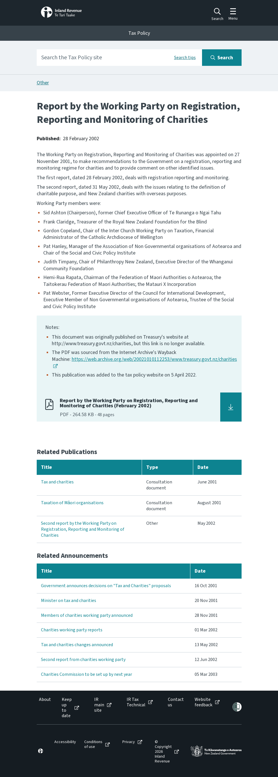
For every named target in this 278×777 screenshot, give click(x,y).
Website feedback (203, 702)
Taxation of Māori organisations (72, 503)
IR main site (99, 705)
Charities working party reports (71, 630)
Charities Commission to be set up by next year (86, 674)
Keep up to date (67, 708)
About (45, 699)
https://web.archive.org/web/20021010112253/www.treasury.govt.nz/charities (154, 359)
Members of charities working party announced (87, 615)
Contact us (176, 702)
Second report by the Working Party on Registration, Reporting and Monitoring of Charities (82, 529)
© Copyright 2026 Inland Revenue (163, 752)
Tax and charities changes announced (77, 645)
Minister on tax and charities (68, 600)
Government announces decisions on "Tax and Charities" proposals (106, 586)
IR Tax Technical (136, 702)
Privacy (128, 742)
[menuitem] (44, 708)
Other (43, 82)
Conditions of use (93, 744)
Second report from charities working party (83, 659)
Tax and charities (57, 482)
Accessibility (65, 742)
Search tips (185, 57)
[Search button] (222, 57)
